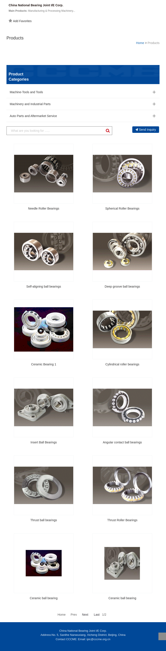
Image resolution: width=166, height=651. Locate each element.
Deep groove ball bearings (122, 286)
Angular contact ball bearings (122, 442)
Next (85, 614)
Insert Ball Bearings (43, 442)
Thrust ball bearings (43, 520)
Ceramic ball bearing (43, 598)
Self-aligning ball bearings (43, 286)
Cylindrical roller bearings (122, 364)
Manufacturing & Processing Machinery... (42, 10)
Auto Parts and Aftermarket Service (33, 116)
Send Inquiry (146, 129)
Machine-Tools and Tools (26, 92)
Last (96, 614)
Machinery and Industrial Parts (30, 104)
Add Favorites (20, 21)
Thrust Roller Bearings (122, 520)
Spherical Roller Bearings (122, 208)
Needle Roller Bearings (43, 208)
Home (140, 43)
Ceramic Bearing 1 (43, 364)
